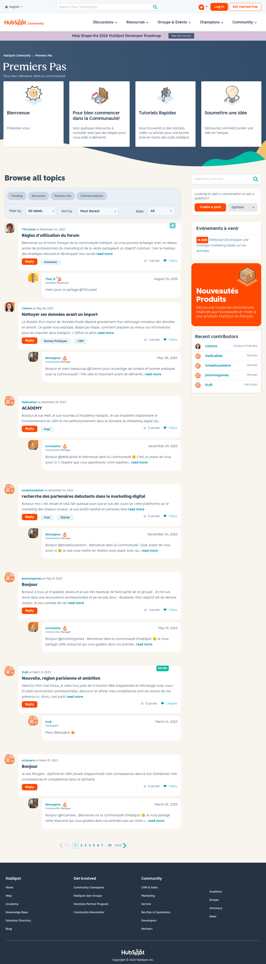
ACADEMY (32, 408)
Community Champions (89, 887)
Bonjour (30, 584)
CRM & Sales (149, 887)
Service (146, 904)
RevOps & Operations (155, 912)
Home (9, 887)
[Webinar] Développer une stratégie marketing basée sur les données (222, 245)
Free (47, 429)
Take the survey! (181, 35)
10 (110, 845)
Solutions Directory (18, 920)
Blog (9, 928)
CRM (81, 341)
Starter (65, 517)
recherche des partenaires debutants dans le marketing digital (83, 496)
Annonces (50, 262)
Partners (147, 928)
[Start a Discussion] (203, 7)
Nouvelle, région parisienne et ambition (61, 678)
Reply (29, 261)
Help (9, 895)
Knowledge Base (17, 912)
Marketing (148, 895)
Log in (219, 7)
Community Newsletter (89, 912)
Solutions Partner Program (91, 904)
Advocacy (215, 908)
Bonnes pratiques (55, 341)
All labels (35, 211)
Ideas (212, 916)
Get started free (245, 7)
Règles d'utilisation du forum (50, 235)
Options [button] (238, 207)
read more (104, 254)
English (12, 7)
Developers (149, 920)
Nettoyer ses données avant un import (60, 314)
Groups (214, 900)
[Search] (109, 7)
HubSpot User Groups (88, 895)
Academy (12, 904)
